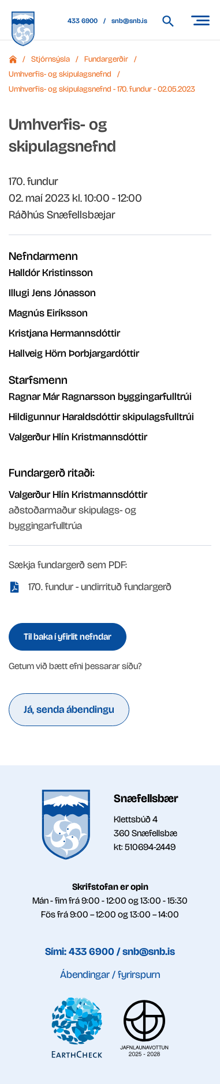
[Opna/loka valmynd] (200, 20)
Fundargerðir (106, 59)
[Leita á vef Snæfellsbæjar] (173, 21)
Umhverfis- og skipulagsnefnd (60, 74)
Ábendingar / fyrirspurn (110, 974)
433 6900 (83, 21)
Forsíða (13, 59)
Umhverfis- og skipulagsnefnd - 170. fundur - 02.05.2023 (102, 89)
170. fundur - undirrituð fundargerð (99, 586)
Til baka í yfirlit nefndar (67, 636)
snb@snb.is (129, 21)
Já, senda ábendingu (69, 709)
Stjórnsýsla (50, 59)
